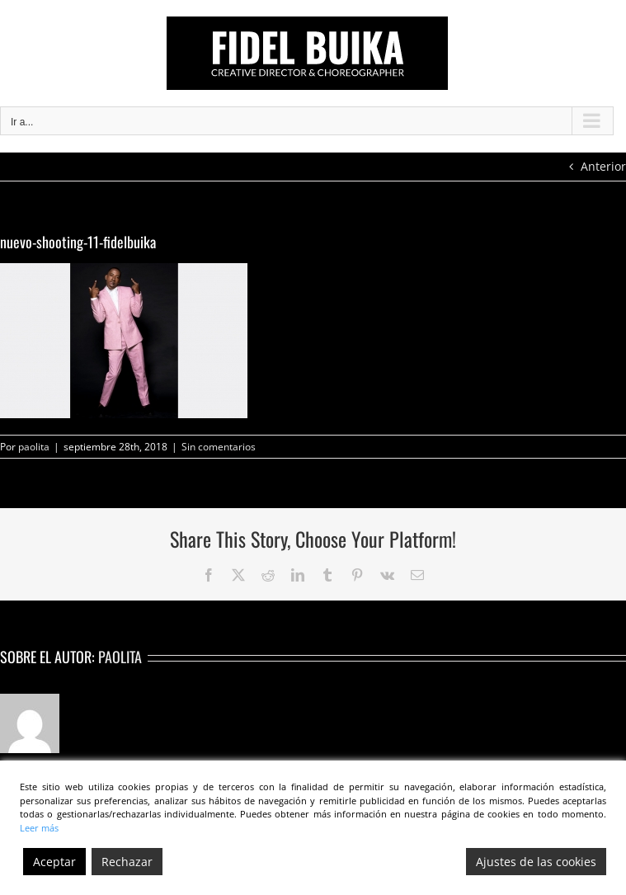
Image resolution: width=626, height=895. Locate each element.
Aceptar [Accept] (54, 861)
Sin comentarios (218, 447)
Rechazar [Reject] (127, 861)
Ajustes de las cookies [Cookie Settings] (536, 861)
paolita (33, 447)
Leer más (39, 828)
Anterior (603, 166)
